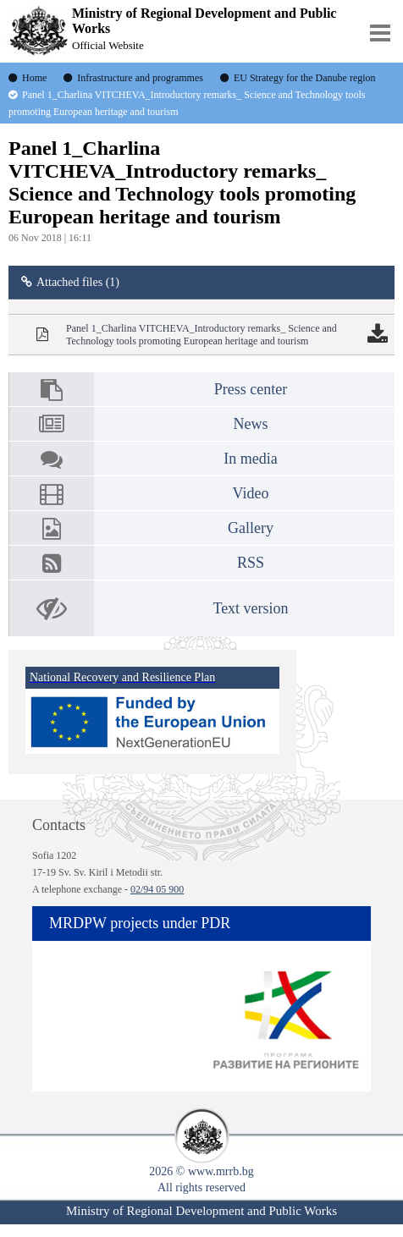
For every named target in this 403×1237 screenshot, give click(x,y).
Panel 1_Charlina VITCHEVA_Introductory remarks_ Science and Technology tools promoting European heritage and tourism (201, 334)
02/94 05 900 (157, 889)
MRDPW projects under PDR (139, 923)
